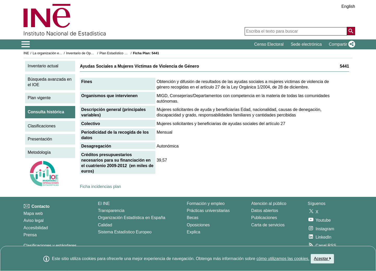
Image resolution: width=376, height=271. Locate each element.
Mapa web (33, 213)
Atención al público (268, 203)
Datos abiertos (264, 210)
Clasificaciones (42, 126)
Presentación (40, 139)
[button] (341, 44)
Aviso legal (34, 220)
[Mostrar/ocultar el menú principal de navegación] (26, 44)
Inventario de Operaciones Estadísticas (95, 53)
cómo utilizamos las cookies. (282, 258)
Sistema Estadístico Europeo (124, 232)
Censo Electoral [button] (269, 44)
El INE (104, 203)
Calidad (105, 225)
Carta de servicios (268, 225)
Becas (192, 217)
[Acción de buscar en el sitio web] (351, 31)
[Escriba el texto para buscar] (296, 31)
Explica (193, 232)
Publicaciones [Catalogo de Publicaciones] (264, 217)
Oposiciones (198, 225)
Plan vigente (39, 98)
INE (26, 53)
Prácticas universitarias (208, 210)
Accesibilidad (36, 228)
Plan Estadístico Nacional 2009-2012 (126, 53)
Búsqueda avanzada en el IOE (50, 82)
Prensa (30, 235)
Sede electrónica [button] (306, 44)
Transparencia (111, 210)
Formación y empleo (206, 203)
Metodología (39, 152)
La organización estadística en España (61, 53)
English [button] (348, 6)
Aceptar (322, 258)
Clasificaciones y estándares (50, 245)
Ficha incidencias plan (100, 186)
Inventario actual (43, 66)
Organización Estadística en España (131, 217)
